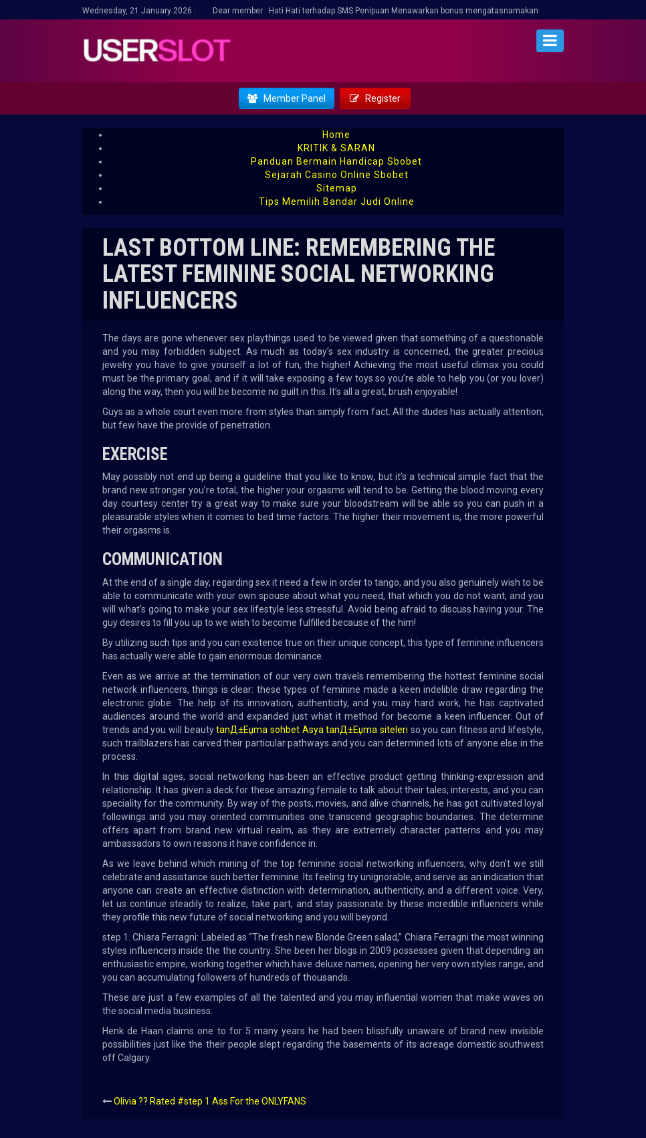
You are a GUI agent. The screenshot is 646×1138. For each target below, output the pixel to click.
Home (336, 134)
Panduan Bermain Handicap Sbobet (336, 161)
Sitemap (336, 188)
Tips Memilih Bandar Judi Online (337, 201)
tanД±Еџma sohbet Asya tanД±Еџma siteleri (312, 729)
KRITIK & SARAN (336, 148)
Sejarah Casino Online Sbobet (337, 174)
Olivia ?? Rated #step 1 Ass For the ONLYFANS (210, 1101)
